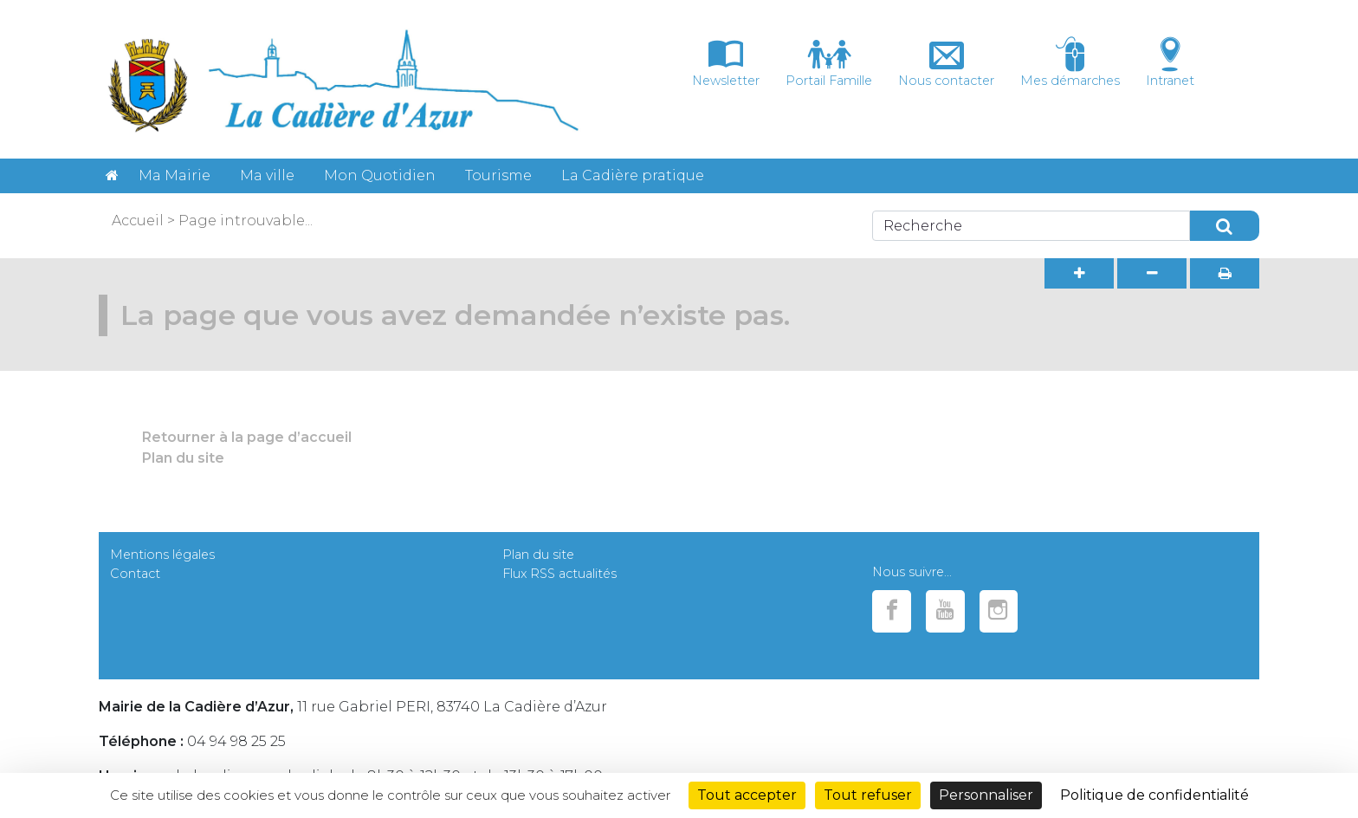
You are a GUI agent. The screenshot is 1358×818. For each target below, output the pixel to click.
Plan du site (183, 458)
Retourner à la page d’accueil (247, 437)
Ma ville (267, 175)
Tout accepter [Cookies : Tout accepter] (747, 795)
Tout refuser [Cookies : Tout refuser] (868, 795)
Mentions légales (162, 554)
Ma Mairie (174, 175)
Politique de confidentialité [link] (1154, 795)
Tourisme (498, 175)
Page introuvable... (245, 220)
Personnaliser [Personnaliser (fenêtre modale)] (986, 795)
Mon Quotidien (380, 175)
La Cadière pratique (632, 175)
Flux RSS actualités (559, 573)
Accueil (138, 220)
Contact (135, 573)
